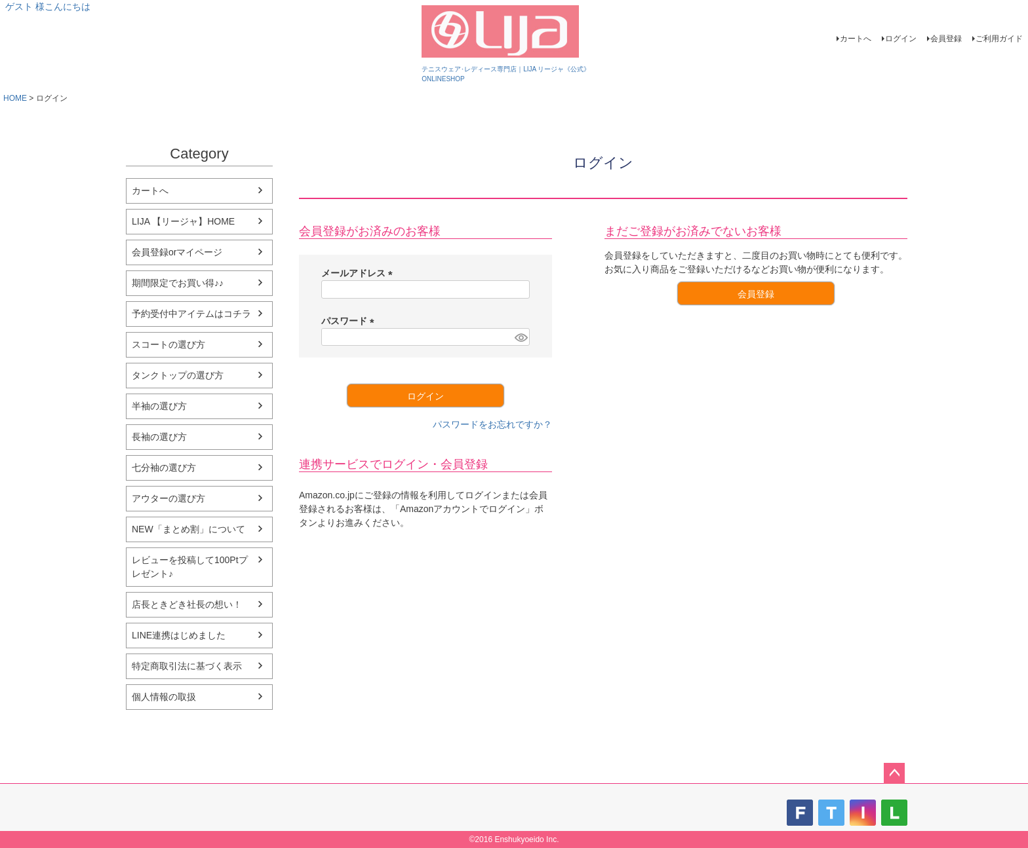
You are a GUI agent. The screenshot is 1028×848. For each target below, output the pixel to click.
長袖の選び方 (159, 437)
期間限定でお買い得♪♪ (178, 283)
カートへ (855, 38)
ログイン (901, 38)
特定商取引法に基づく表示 (187, 666)
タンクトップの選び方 (178, 375)
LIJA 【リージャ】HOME (183, 221)
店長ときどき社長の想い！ (187, 604)
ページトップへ (894, 773)
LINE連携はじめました (179, 635)
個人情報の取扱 (164, 696)
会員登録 (946, 38)
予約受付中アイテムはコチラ (191, 313)
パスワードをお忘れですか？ (492, 424)
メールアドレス (359, 273)
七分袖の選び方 (164, 467)
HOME (15, 98)
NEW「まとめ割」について (188, 529)
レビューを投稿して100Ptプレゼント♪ (190, 567)
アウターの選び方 (168, 498)
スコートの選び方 (168, 344)
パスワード (350, 321)
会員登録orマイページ (177, 252)
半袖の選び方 (159, 406)
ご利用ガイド (999, 38)
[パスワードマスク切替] (520, 337)
